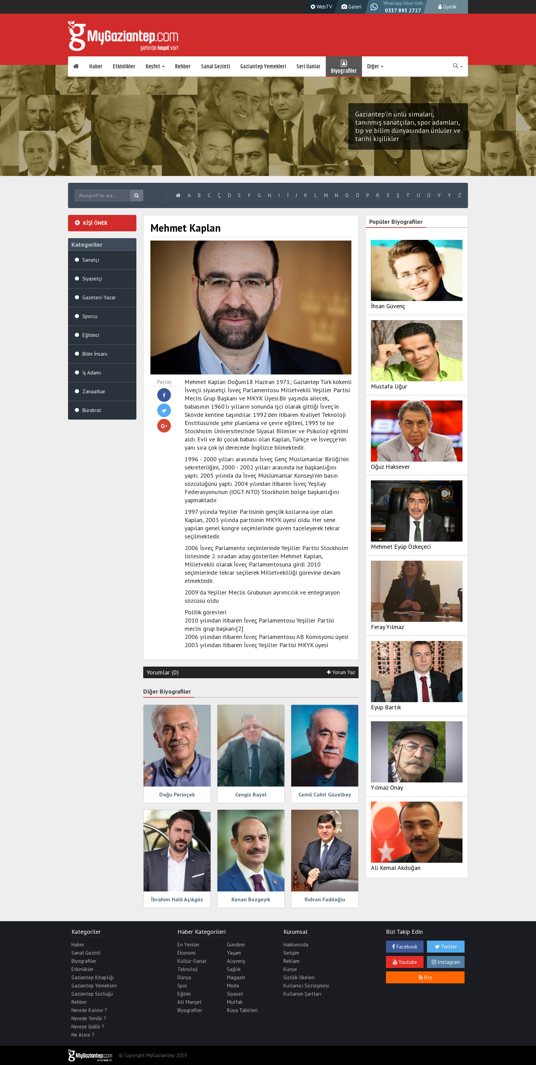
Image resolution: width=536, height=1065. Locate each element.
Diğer (375, 66)
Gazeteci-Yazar (99, 297)
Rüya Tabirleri (242, 1010)
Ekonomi (186, 953)
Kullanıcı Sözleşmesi (306, 985)
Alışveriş (236, 961)
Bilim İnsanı (94, 354)
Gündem (236, 944)
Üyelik (447, 6)
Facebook (404, 946)
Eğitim (184, 994)
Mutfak (235, 1002)
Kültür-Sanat (191, 961)
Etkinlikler (124, 66)
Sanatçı (90, 260)
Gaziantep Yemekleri (263, 66)
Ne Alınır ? (82, 1035)
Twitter (446, 946)
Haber (96, 66)
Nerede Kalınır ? (89, 1010)
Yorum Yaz (341, 672)
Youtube (405, 962)
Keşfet (155, 66)
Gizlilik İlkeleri (298, 977)
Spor (182, 985)
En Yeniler (188, 944)
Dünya (184, 977)
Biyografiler (344, 66)
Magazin (236, 977)
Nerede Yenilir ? (88, 1018)
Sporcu (89, 316)
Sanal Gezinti (215, 66)
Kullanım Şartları (302, 994)
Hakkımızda (295, 944)
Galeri (350, 6)
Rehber (183, 66)
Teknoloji (187, 969)
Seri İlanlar (308, 66)
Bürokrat (91, 410)
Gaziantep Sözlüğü (92, 994)
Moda (233, 985)
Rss (425, 977)
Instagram (446, 962)
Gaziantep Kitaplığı (92, 977)
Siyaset (235, 994)
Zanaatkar (93, 391)
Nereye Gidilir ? (87, 1026)
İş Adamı (91, 372)
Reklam (291, 961)
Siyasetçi (92, 278)
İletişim (291, 953)
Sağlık (234, 969)
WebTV (320, 6)
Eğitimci (90, 335)
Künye (290, 969)
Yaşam (234, 953)
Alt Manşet (189, 1002)
